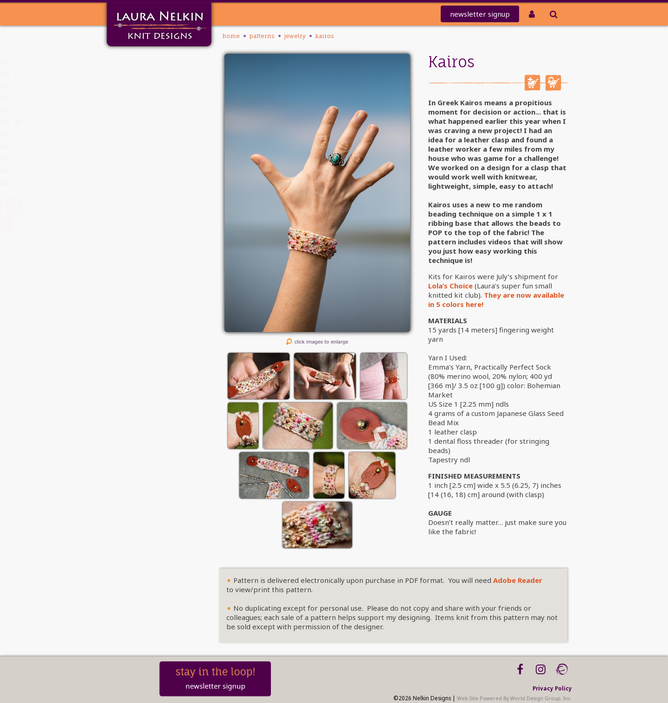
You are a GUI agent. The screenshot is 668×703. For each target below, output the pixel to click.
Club (142, 110)
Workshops (132, 170)
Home (140, 62)
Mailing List (130, 74)
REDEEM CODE (127, 98)
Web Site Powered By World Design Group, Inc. (514, 698)
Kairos (324, 35)
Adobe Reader (517, 580)
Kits (144, 134)
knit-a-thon (130, 86)
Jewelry (295, 35)
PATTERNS (136, 122)
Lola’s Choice (450, 285)
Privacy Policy (552, 688)
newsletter (480, 14)
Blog (142, 182)
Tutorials (136, 146)
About (140, 158)
